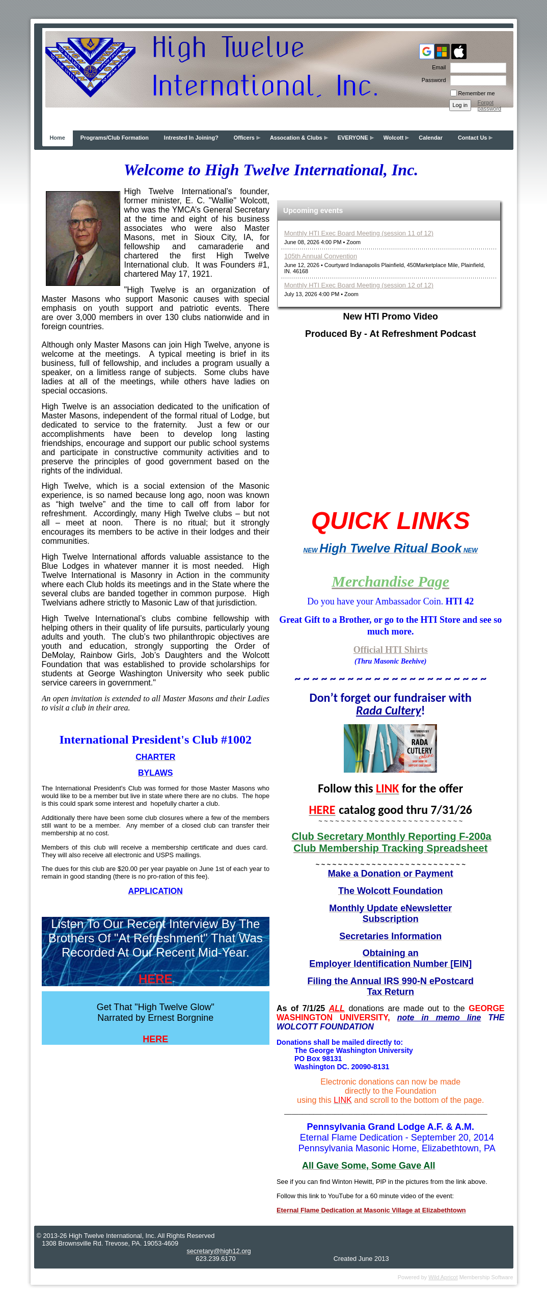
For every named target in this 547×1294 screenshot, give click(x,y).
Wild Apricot (442, 1277)
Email (437, 67)
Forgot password (490, 105)
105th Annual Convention (320, 256)
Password (432, 80)
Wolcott (394, 138)
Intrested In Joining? (191, 138)
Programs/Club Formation (114, 138)
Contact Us (472, 138)
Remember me (476, 93)
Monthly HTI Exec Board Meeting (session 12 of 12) (358, 285)
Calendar (431, 138)
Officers (244, 138)
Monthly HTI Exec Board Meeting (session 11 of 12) (358, 233)
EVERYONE (353, 138)
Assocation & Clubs (296, 138)
